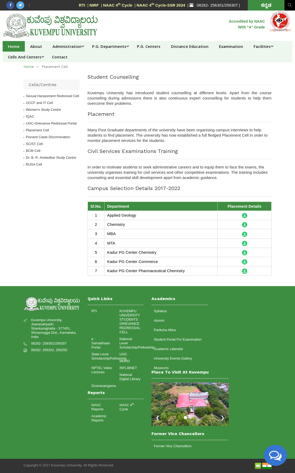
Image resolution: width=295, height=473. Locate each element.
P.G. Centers (148, 46)
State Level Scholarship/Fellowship (102, 356)
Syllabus (160, 311)
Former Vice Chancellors (173, 446)
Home (14, 46)
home (28, 67)
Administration (67, 46)
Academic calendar (168, 349)
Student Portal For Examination (178, 339)
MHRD (125, 361)
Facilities (262, 46)
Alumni (159, 320)
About (36, 46)
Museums (161, 368)
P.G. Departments (109, 46)
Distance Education (189, 46)
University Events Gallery (173, 358)
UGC (123, 354)
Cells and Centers (24, 56)
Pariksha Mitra (165, 330)
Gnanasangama (102, 386)
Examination (231, 46)
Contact (60, 56)
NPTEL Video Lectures (102, 370)
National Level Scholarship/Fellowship (130, 343)
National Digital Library (130, 377)
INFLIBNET (128, 368)
